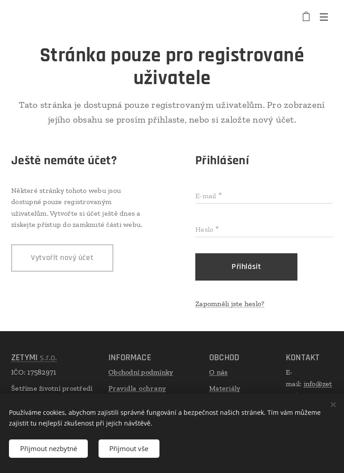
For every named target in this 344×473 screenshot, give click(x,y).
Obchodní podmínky (140, 372)
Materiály (224, 388)
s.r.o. (34, 357)
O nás (218, 372)
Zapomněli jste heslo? (229, 303)
